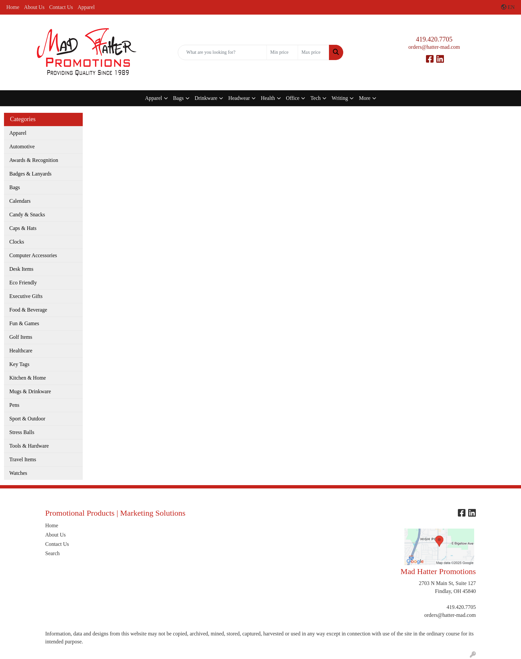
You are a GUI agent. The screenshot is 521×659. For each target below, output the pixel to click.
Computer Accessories (33, 255)
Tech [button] (315, 98)
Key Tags (19, 364)
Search (52, 553)
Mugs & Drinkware (30, 391)
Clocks (16, 242)
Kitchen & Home (27, 378)
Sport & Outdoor (27, 418)
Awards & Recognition (33, 160)
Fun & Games (24, 323)
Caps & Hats (23, 228)
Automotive (22, 146)
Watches (18, 473)
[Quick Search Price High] (313, 52)
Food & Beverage (28, 310)
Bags (14, 187)
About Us (34, 7)
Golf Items (20, 337)
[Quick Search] (222, 52)
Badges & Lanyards (30, 174)
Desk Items (21, 269)
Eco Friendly (23, 282)
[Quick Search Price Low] (282, 52)
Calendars (20, 201)
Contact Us (61, 7)
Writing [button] (340, 98)
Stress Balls (21, 432)
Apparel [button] (153, 98)
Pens (14, 405)
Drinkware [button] (206, 98)
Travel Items (22, 459)
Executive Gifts (26, 296)
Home (12, 7)
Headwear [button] (239, 98)
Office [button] (293, 98)
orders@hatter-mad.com (434, 47)
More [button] (364, 98)
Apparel (86, 7)
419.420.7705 (434, 39)
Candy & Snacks (27, 214)
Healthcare (20, 350)
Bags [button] (178, 98)
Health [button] (268, 98)
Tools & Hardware (29, 446)
